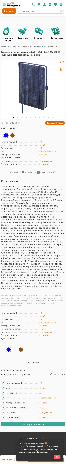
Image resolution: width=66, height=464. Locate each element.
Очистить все (57, 374)
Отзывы (38, 38)
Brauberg (44, 164)
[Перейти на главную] (13, 6)
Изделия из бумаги (31, 46)
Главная (5, 46)
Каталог (15, 46)
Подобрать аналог (33, 424)
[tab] (13, 117)
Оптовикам (57, 38)
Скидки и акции (8, 39)
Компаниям (24, 38)
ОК (57, 457)
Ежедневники (50, 46)
